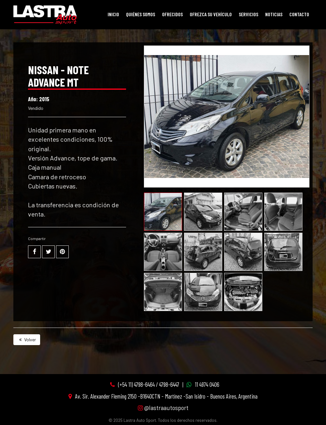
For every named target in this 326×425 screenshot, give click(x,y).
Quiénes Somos (140, 14)
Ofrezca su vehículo (211, 14)
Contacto (299, 14)
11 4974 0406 (207, 384)
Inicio (113, 14)
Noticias (273, 14)
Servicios (248, 14)
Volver (27, 339)
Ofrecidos (172, 14)
